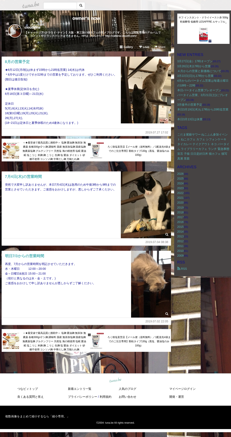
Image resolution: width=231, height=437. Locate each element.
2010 (180, 250)
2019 (180, 207)
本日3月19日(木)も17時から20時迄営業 (203, 109)
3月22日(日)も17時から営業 (195, 75)
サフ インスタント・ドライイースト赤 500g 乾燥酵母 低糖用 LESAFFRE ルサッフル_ (204, 19)
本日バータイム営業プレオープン (199, 90)
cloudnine (33, 27)
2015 (180, 226)
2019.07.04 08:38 (156, 242)
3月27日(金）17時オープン (195, 61)
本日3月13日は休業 (190, 119)
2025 (180, 178)
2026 (180, 173)
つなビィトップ (27, 388)
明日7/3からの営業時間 (24, 256)
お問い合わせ (127, 396)
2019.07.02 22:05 (156, 321)
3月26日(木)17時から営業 (194, 66)
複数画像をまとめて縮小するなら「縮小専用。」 (37, 416)
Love (144, 47)
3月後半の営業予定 (189, 104)
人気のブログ (127, 388)
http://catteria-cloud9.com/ (121, 35)
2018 (180, 212)
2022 (180, 193)
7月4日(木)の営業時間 (23, 177)
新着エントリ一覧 (79, 388)
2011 (180, 246)
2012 (180, 241)
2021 (180, 197)
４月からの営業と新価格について (199, 71)
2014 (180, 231)
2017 (180, 217)
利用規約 (105, 396)
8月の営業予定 (17, 62)
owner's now (86, 18)
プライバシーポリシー (82, 396)
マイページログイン (182, 388)
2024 (180, 183)
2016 (180, 222)
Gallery (126, 47)
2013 (180, 236)
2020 (180, 202)
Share (160, 46)
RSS (182, 268)
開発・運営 (176, 396)
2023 (180, 188)
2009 (180, 255)
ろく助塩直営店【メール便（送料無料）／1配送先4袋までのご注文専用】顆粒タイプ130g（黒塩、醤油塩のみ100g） (138, 151)
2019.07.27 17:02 (156, 132)
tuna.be (115, 380)
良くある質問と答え (30, 396)
